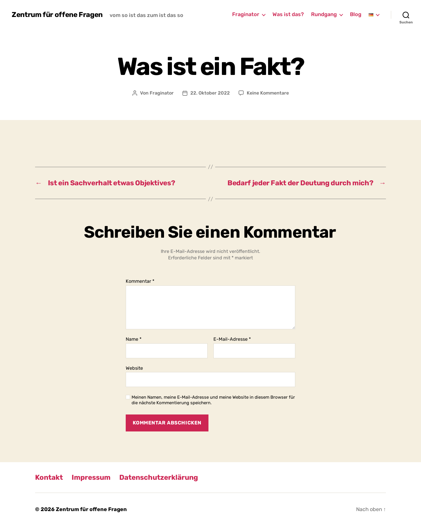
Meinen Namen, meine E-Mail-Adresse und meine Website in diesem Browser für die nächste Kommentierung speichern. (213, 400)
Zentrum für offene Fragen (57, 14)
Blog (355, 14)
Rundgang (324, 14)
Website (134, 368)
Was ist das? (288, 14)
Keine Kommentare (268, 93)
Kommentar (140, 281)
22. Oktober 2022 (210, 93)
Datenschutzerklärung (158, 477)
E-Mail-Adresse (232, 339)
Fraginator (245, 14)
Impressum (91, 477)
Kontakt (49, 477)
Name (134, 339)
